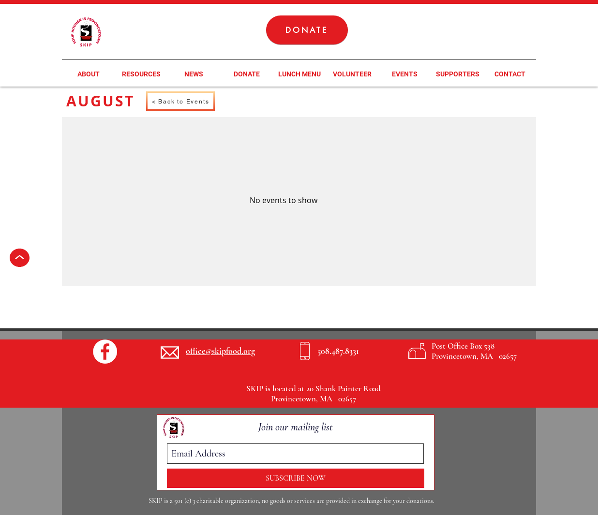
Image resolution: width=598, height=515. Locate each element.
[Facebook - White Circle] (105, 351)
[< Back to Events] (180, 101)
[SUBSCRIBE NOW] (295, 478)
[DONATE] (307, 29)
